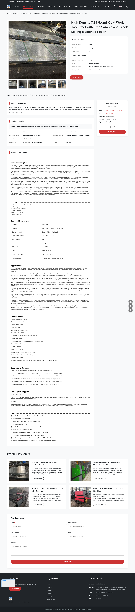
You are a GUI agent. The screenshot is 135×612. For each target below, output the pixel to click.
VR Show (40, 6)
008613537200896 (111, 113)
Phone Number (15, 532)
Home (17, 6)
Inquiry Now (112, 131)
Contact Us (96, 6)
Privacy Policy (51, 599)
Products (27, 6)
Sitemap (49, 596)
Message (13, 542)
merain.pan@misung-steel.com (118, 1)
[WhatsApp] (130, 310)
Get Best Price (38, 478)
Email (70, 532)
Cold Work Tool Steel (25, 13)
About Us (51, 6)
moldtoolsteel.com (101, 584)
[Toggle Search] (114, 6)
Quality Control (80, 6)
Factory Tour (64, 6)
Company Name (72, 522)
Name (13, 522)
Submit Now (67, 561)
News (107, 6)
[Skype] (130, 306)
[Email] (130, 302)
